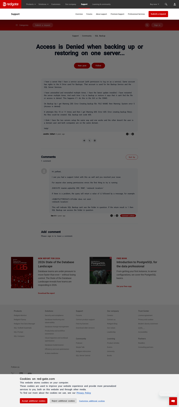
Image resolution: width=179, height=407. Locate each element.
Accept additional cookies (33, 401)
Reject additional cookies (63, 401)
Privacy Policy (84, 393)
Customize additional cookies (92, 401)
